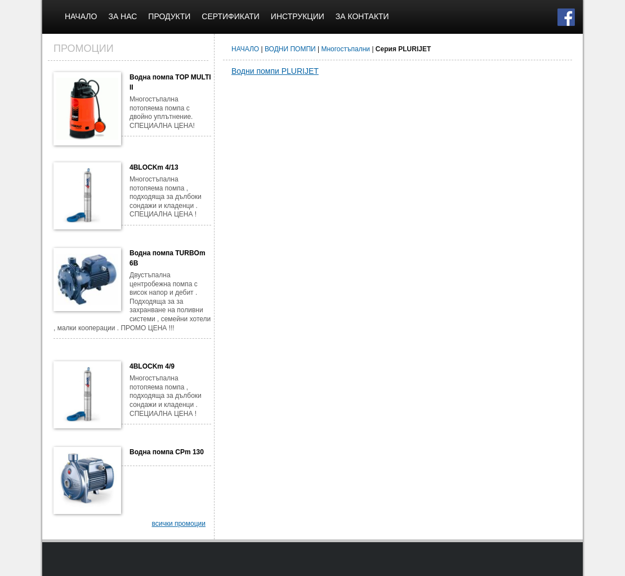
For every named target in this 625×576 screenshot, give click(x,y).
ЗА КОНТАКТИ (362, 16)
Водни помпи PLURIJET (275, 71)
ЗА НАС (122, 16)
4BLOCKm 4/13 (154, 167)
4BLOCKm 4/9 (152, 366)
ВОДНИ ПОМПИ (290, 49)
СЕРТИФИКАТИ (231, 16)
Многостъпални (345, 49)
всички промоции (178, 524)
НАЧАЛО (81, 16)
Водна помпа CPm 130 (167, 452)
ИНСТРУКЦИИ (297, 16)
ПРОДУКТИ (169, 16)
